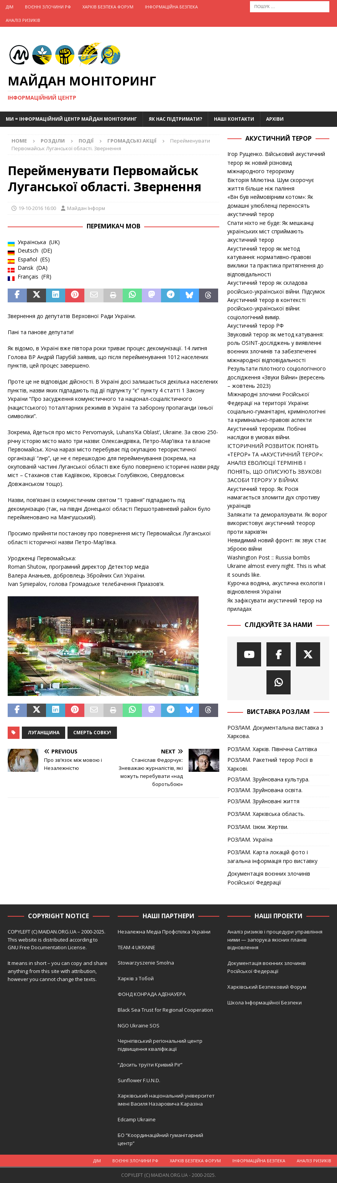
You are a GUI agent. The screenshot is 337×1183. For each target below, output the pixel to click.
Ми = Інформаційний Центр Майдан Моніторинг (71, 119)
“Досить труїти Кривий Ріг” (150, 1064)
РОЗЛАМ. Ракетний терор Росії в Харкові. (270, 764)
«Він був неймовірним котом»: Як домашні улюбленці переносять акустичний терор (270, 205)
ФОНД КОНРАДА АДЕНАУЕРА (152, 994)
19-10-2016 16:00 (37, 208)
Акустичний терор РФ (255, 325)
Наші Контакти (234, 119)
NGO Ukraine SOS (138, 1025)
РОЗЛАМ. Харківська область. (266, 813)
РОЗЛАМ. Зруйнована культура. (268, 779)
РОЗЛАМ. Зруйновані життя (263, 801)
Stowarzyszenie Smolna (146, 962)
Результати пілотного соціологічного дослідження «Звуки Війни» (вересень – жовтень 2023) (276, 377)
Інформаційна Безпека (171, 7)
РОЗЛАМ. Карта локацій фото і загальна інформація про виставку (272, 856)
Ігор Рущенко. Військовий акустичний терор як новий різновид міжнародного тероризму (276, 162)
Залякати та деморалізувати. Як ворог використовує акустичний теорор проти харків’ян (277, 523)
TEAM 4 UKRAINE (136, 947)
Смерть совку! (92, 732)
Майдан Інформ (86, 208)
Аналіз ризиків (23, 20)
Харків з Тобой (136, 978)
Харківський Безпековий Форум (266, 986)
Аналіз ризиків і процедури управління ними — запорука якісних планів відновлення (274, 939)
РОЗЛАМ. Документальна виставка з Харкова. (275, 732)
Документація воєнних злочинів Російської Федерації (268, 878)
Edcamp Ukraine (137, 1119)
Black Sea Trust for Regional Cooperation (165, 1009)
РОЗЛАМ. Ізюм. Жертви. (257, 826)
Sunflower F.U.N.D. (139, 1080)
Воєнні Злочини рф (48, 7)
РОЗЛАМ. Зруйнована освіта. (264, 790)
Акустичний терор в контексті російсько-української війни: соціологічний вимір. (266, 308)
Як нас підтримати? (175, 119)
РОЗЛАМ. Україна (250, 839)
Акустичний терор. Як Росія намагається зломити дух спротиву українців (273, 497)
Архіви (275, 119)
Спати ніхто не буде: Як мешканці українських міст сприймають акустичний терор (270, 231)
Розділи (53, 140)
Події (86, 140)
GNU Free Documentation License (46, 947)
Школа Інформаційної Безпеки (264, 1002)
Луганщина (43, 732)
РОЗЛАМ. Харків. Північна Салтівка (272, 749)
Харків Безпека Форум (107, 7)
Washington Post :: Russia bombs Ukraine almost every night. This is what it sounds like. (276, 566)
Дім (9, 7)
